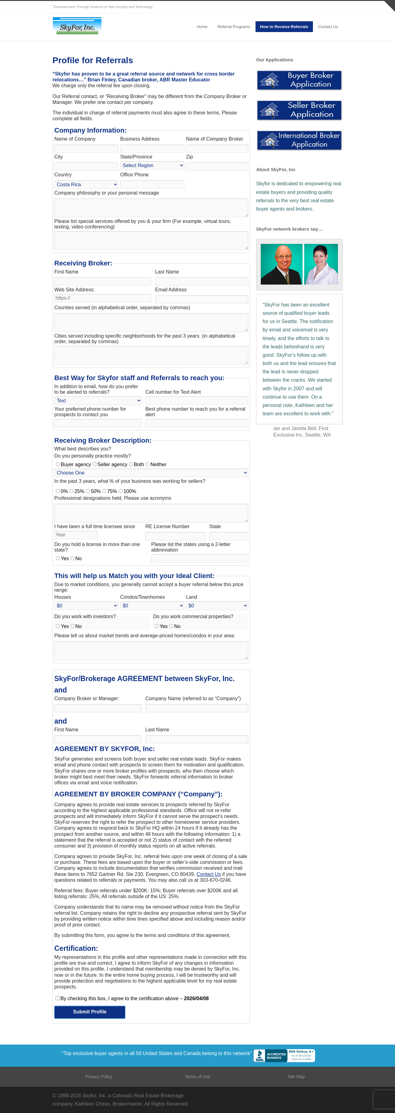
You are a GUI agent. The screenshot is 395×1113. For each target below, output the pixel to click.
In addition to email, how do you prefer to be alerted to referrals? (96, 389)
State (215, 526)
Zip (189, 156)
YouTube (336, 7)
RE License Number (167, 526)
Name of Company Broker (214, 139)
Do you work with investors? (85, 616)
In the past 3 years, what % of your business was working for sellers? (129, 481)
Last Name (167, 271)
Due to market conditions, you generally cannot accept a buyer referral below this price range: (148, 587)
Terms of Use (197, 1076)
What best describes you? (82, 448)
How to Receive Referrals (284, 26)
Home (202, 26)
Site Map (296, 1076)
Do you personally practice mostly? (92, 455)
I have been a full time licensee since (94, 526)
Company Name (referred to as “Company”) (193, 698)
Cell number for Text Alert (173, 392)
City (58, 156)
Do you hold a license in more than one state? (97, 547)
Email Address (171, 289)
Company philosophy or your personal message (106, 192)
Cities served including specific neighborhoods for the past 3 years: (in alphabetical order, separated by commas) (144, 338)
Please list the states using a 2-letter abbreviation (191, 547)
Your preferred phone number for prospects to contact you (90, 411)
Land (191, 597)
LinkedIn (324, 7)
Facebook (312, 7)
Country (63, 174)
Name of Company (74, 139)
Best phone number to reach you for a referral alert (195, 411)
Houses (62, 597)
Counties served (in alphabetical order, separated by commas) (122, 307)
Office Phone (134, 174)
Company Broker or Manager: (86, 698)
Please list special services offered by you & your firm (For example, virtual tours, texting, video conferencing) (142, 224)
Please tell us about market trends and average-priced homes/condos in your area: (144, 635)
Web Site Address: (74, 289)
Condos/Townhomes (142, 597)
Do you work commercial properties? (193, 616)
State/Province (136, 156)
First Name (66, 271)
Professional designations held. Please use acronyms (112, 498)
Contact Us (328, 26)
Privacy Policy (98, 1076)
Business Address (140, 139)
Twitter (299, 7)
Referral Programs (233, 26)
